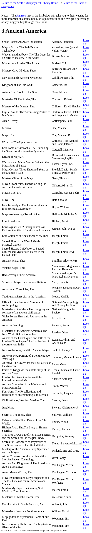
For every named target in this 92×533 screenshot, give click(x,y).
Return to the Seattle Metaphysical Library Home (29, 2)
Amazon (21, 15)
